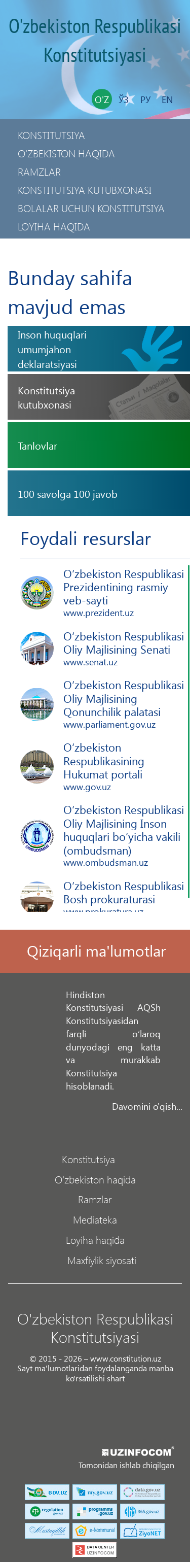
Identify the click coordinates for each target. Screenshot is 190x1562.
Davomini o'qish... (147, 1106)
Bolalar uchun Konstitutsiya (91, 207)
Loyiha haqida (54, 226)
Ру (145, 99)
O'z (102, 99)
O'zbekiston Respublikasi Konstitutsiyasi (95, 41)
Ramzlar (39, 171)
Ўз (124, 99)
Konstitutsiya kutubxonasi (84, 189)
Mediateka (95, 1219)
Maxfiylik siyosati (61, 244)
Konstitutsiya (51, 134)
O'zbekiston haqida (66, 153)
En (167, 99)
